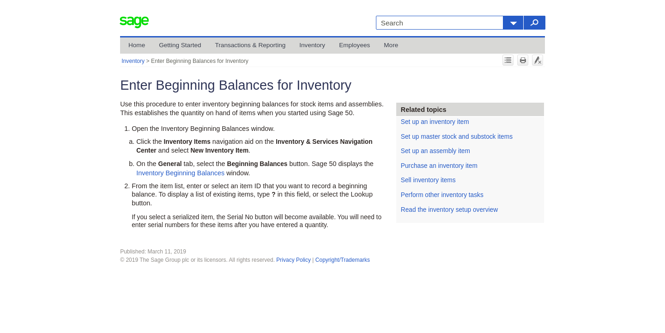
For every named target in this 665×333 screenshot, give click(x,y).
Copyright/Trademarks (342, 260)
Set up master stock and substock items (457, 136)
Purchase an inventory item (439, 165)
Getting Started (180, 45)
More (391, 45)
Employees (354, 45)
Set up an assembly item (435, 151)
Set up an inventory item (435, 121)
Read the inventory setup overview (449, 209)
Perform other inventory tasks (442, 194)
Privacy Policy (293, 260)
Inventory (312, 45)
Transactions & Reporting (250, 45)
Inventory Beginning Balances (180, 173)
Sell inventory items (428, 180)
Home (136, 45)
